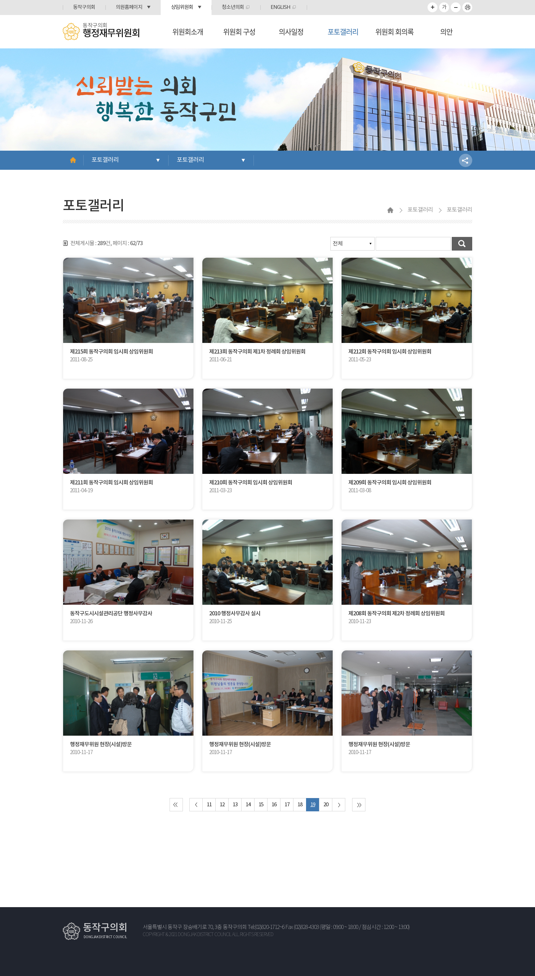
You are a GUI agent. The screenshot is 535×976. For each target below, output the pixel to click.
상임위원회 (182, 7)
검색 (462, 244)
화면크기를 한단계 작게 (456, 7)
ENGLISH (280, 7)
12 (222, 805)
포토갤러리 (343, 31)
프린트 (467, 7)
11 (209, 805)
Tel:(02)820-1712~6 (266, 927)
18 (300, 805)
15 (261, 805)
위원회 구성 (239, 31)
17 (287, 805)
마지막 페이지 (358, 804)
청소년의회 (233, 7)
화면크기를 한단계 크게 (432, 7)
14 (248, 805)
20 (325, 805)
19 (312, 805)
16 (274, 805)
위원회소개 (187, 31)
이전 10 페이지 (196, 804)
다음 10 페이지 (338, 804)
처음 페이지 (176, 804)
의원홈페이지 (129, 7)
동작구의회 (84, 7)
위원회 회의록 (394, 31)
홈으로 (73, 160)
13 (235, 805)
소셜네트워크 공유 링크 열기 (465, 160)
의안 (446, 31)
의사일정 (291, 31)
